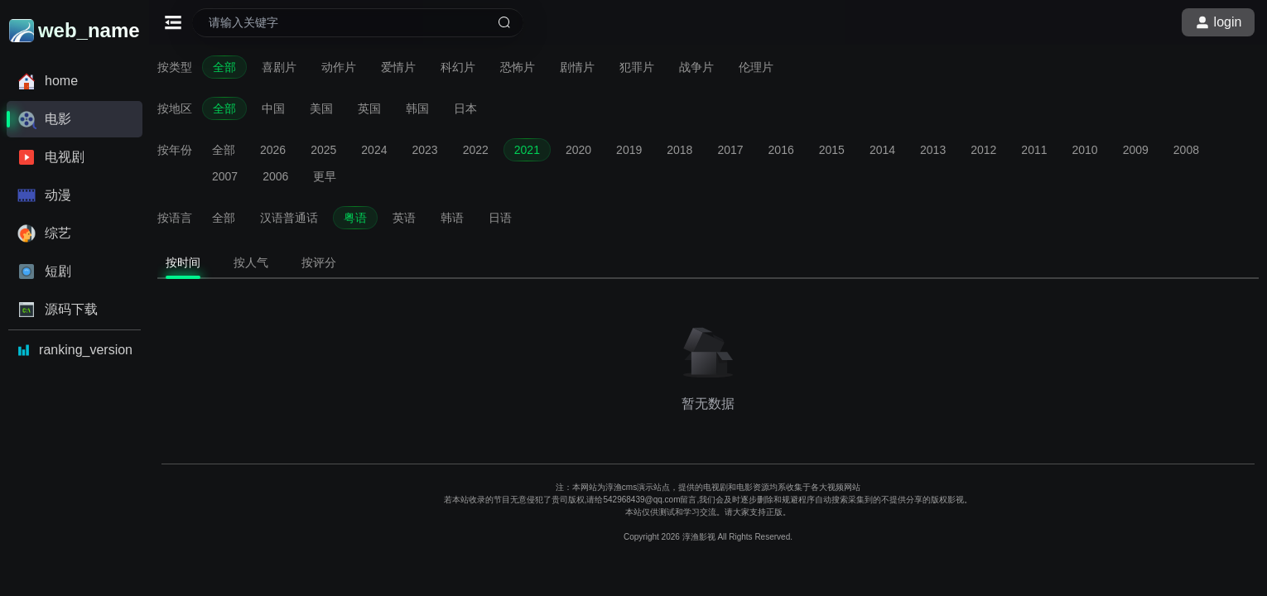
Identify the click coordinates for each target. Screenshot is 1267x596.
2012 (983, 149)
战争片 (696, 67)
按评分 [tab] (318, 262)
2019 (629, 149)
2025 (323, 149)
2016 (781, 149)
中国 (273, 108)
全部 (224, 67)
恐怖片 (517, 67)
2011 (1034, 149)
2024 (374, 149)
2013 (933, 149)
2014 (882, 149)
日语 (500, 217)
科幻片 (458, 67)
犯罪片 (636, 67)
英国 (369, 108)
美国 (321, 108)
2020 (578, 149)
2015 (832, 149)
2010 (1085, 149)
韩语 (452, 217)
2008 (1186, 149)
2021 (527, 149)
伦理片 (756, 67)
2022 (476, 149)
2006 (275, 176)
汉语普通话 (289, 217)
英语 (404, 217)
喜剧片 (279, 67)
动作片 (338, 67)
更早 (324, 176)
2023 (424, 149)
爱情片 (398, 67)
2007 (225, 176)
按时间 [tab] (183, 262)
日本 (465, 108)
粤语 (355, 217)
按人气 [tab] (251, 262)
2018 (679, 149)
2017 (730, 149)
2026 (273, 149)
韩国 (417, 108)
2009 (1136, 149)
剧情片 (577, 67)
